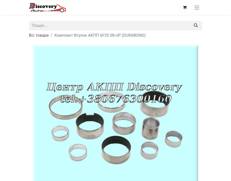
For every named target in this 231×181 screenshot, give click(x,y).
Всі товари (39, 35)
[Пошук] (196, 25)
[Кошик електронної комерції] (185, 7)
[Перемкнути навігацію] (197, 7)
